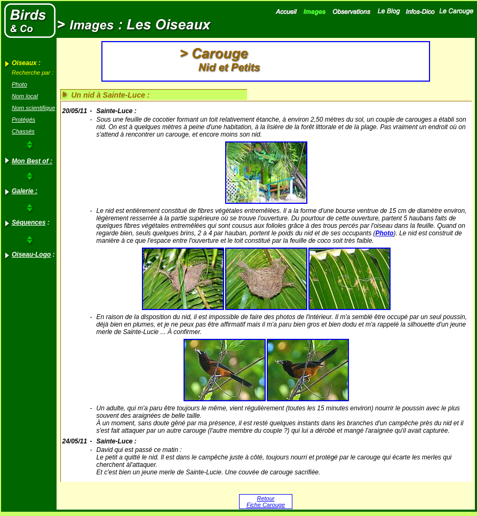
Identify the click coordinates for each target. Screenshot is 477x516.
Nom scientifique (33, 108)
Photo (19, 84)
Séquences (28, 222)
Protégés (23, 119)
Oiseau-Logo (31, 254)
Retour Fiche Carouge (266, 501)
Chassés (23, 131)
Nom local (25, 96)
